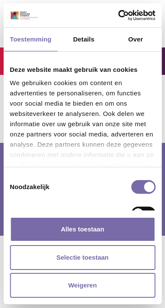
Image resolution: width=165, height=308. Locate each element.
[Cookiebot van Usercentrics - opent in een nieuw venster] (118, 15)
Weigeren (82, 285)
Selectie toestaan (82, 257)
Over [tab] (135, 39)
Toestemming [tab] (31, 39)
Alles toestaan (82, 229)
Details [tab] (83, 39)
